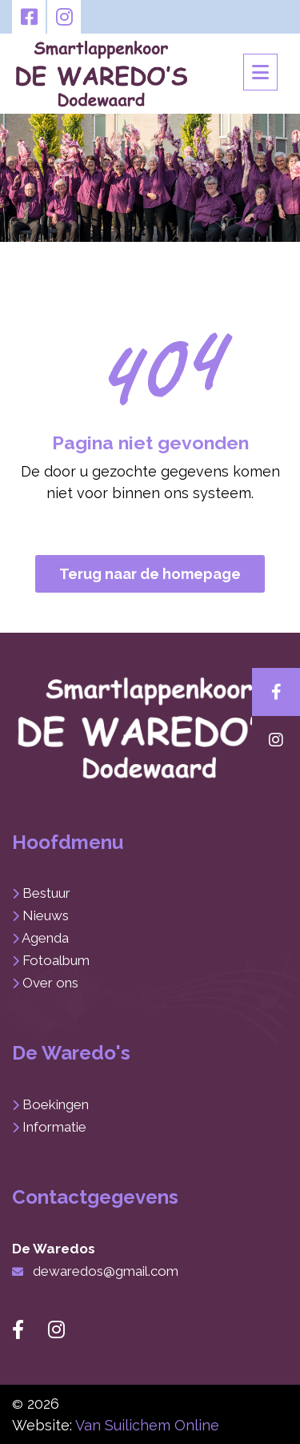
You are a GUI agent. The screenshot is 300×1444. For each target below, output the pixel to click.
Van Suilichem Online (147, 1425)
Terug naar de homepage (150, 573)
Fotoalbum (56, 960)
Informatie (54, 1127)
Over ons (50, 983)
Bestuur (46, 893)
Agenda (45, 938)
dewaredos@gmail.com (105, 1271)
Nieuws (45, 915)
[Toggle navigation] (260, 72)
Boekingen (55, 1104)
